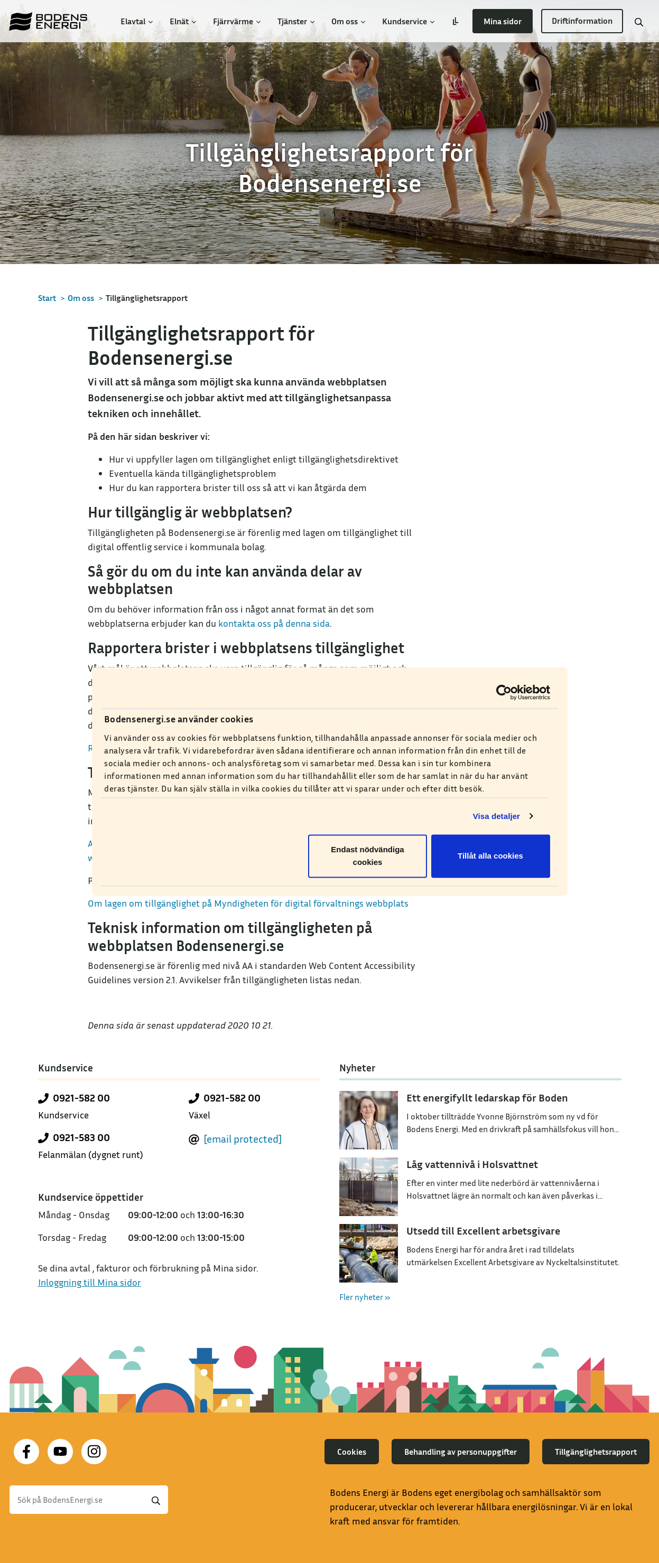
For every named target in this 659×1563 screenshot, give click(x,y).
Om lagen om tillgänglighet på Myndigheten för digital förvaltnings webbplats (248, 903)
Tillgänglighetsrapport (596, 1451)
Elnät (183, 21)
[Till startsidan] (48, 21)
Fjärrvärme (237, 21)
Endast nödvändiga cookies (367, 856)
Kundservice (408, 21)
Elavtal (136, 21)
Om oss (348, 21)
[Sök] (89, 1499)
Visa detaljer (496, 816)
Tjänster (295, 21)
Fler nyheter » (365, 1297)
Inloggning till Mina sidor (89, 1282)
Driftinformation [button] (582, 20)
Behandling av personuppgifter (460, 1451)
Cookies (351, 1451)
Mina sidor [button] (503, 21)
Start (47, 298)
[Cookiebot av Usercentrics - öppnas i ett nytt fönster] (504, 692)
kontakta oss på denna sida (274, 623)
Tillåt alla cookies (490, 856)
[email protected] (242, 1138)
